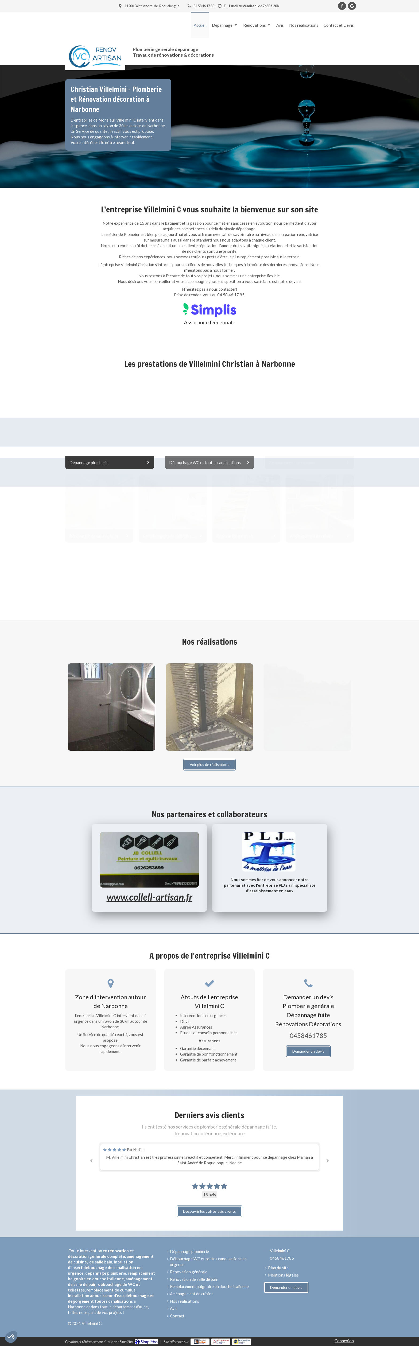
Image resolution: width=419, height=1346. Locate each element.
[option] (209, 1157)
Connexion (344, 1340)
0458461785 (308, 1035)
